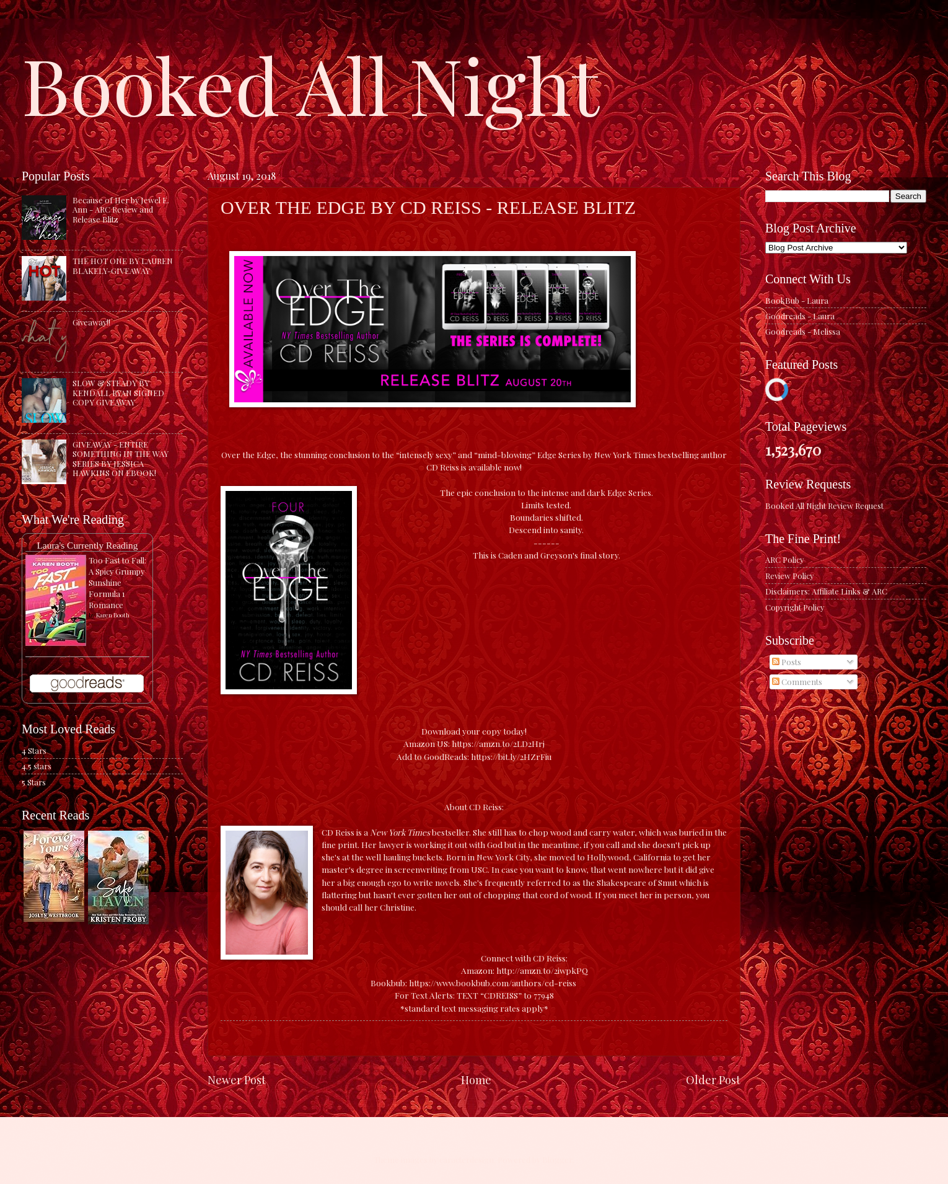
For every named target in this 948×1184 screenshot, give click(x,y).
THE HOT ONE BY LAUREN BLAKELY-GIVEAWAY (122, 265)
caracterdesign (466, 1159)
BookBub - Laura (796, 300)
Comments (797, 681)
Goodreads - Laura (800, 316)
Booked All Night (310, 83)
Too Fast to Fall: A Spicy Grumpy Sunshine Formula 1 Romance (117, 582)
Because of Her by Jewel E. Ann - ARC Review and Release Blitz (120, 209)
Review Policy (789, 575)
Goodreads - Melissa (802, 331)
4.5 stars (36, 766)
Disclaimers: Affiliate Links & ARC (826, 591)
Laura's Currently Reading (87, 545)
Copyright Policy (794, 607)
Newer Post (237, 1079)
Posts (786, 661)
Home (476, 1079)
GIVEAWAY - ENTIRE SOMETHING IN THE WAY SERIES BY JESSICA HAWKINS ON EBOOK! (120, 458)
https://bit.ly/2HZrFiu (511, 756)
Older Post (713, 1079)
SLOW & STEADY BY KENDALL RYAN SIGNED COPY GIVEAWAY (118, 392)
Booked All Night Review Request (824, 505)
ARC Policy (784, 559)
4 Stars (34, 750)
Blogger (557, 1159)
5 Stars (34, 782)
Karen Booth (112, 615)
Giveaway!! (91, 322)
